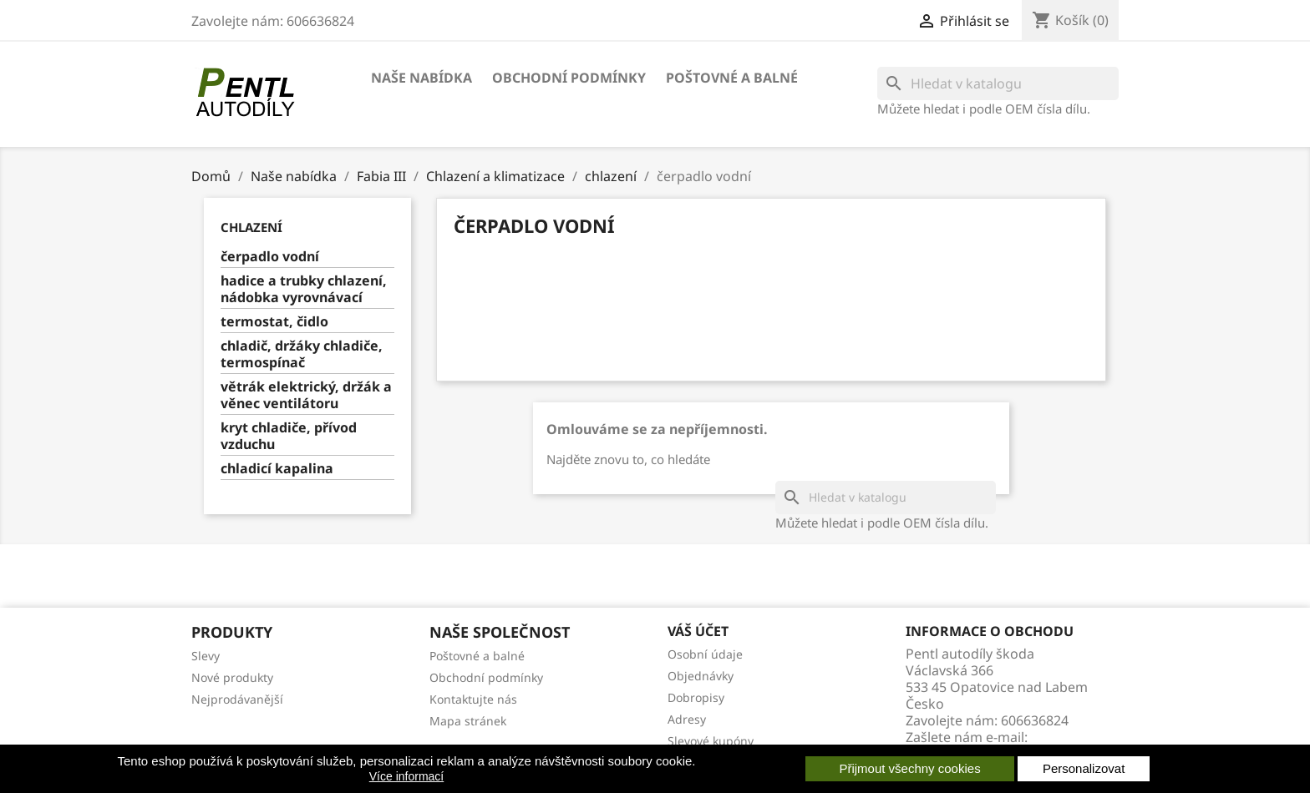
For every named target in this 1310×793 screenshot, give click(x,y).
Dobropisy (696, 697)
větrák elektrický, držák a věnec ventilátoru (306, 395)
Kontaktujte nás (473, 699)
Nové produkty (232, 677)
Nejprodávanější (237, 699)
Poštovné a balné (732, 77)
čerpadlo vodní (270, 256)
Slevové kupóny (711, 741)
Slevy (205, 656)
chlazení (251, 227)
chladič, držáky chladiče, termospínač (302, 354)
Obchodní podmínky (569, 77)
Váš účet (698, 631)
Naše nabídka (421, 77)
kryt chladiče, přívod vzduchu (289, 436)
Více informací (406, 776)
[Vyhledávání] (998, 83)
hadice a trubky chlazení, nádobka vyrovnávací (304, 289)
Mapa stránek (467, 721)
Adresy (687, 719)
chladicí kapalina (277, 468)
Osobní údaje (705, 654)
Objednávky (701, 676)
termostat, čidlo (274, 322)
